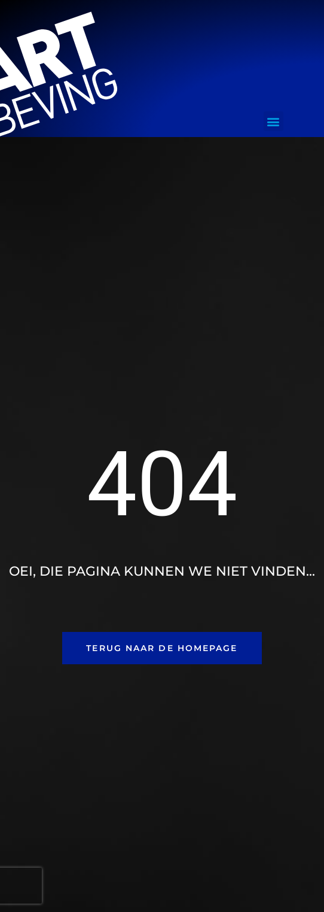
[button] (273, 121)
